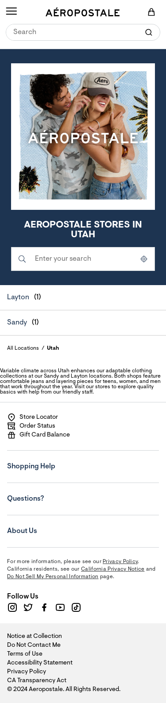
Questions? (60, 492)
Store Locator (32, 417)
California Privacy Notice (113, 569)
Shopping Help (60, 460)
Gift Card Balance (38, 435)
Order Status (31, 426)
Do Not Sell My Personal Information (53, 576)
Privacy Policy (120, 561)
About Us (60, 525)
